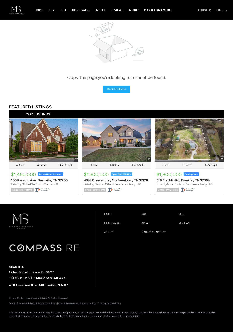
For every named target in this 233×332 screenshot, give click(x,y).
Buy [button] (51, 10)
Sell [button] (63, 10)
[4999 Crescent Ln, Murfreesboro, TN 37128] (116, 140)
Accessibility (114, 303)
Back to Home (116, 89)
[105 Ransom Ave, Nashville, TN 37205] (43, 140)
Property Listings (88, 303)
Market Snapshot (158, 10)
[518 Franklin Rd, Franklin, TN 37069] (189, 140)
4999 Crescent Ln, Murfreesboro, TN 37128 (116, 180)
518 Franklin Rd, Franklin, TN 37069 (183, 180)
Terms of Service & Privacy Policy (25, 303)
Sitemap (102, 303)
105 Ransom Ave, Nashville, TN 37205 (39, 180)
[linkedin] (24, 322)
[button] (16, 10)
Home (39, 10)
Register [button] (204, 10)
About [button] (134, 10)
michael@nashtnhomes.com (50, 277)
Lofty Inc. (25, 298)
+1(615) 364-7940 (19, 277)
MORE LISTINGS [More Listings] (37, 114)
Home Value (81, 10)
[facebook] (13, 322)
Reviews (117, 10)
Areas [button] (100, 10)
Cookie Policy (50, 303)
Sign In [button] (222, 10)
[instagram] (45, 322)
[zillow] (34, 322)
